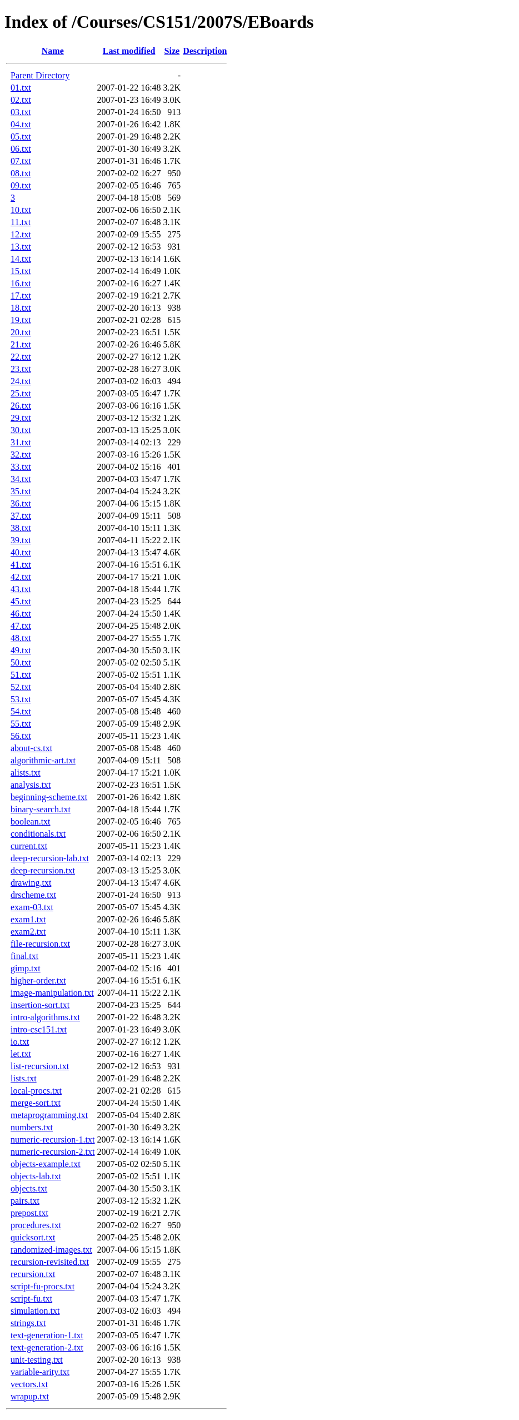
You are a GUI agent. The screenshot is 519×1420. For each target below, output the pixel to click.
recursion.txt (33, 1274)
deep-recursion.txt (43, 870)
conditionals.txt (38, 833)
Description (205, 51)
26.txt (21, 405)
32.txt (21, 454)
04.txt (21, 124)
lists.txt (24, 1078)
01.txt (21, 87)
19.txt (21, 320)
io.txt (20, 1041)
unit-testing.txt (37, 1359)
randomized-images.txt (51, 1249)
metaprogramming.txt (49, 1115)
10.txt (21, 210)
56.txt (21, 736)
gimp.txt (26, 968)
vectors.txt (29, 1384)
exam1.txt (28, 919)
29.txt (21, 418)
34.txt (21, 479)
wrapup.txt (30, 1396)
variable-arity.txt (40, 1372)
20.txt (21, 332)
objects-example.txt (46, 1164)
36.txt (21, 503)
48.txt (21, 638)
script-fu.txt (31, 1298)
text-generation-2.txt (47, 1347)
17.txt (21, 295)
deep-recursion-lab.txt (50, 858)
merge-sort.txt (36, 1103)
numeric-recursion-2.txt (53, 1151)
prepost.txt (29, 1213)
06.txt (21, 148)
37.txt (21, 515)
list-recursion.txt (40, 1066)
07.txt (21, 161)
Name (53, 51)
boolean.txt (31, 821)
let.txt (21, 1054)
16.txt (21, 283)
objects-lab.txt (36, 1176)
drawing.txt (31, 882)
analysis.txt (31, 785)
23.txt (21, 369)
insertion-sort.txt (40, 1005)
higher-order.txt (38, 980)
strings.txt (28, 1323)
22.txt (21, 356)
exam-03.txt (32, 907)
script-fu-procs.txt (42, 1286)
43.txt (21, 589)
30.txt (21, 430)
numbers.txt (32, 1127)
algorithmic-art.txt (43, 760)
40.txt (21, 552)
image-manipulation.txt (52, 992)
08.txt (21, 173)
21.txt (21, 344)
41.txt (21, 564)
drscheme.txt (33, 895)
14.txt (21, 259)
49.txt (21, 650)
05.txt (21, 136)
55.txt (21, 723)
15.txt (21, 271)
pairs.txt (25, 1200)
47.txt (21, 625)
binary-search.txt (41, 809)
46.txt (21, 613)
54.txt (21, 711)
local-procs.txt (36, 1090)
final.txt (24, 956)
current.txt (29, 846)
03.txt (21, 112)
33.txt (21, 466)
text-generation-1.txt (47, 1335)
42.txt (21, 577)
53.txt (21, 699)
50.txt (21, 662)
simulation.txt (35, 1310)
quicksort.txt (33, 1237)
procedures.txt (36, 1225)
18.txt (21, 307)
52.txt (21, 687)
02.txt (21, 100)
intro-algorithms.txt (45, 1017)
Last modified (129, 51)
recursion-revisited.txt (50, 1262)
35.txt (21, 491)
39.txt (21, 540)
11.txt (21, 222)
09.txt (21, 185)
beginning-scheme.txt (49, 797)
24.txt (21, 381)
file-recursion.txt (40, 944)
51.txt (21, 674)
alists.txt (26, 772)
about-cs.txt (31, 748)
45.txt (21, 601)
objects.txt (29, 1188)
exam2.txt (28, 931)
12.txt (21, 234)
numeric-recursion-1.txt (53, 1139)
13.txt (21, 246)
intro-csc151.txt (39, 1029)
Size (172, 51)
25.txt (21, 393)
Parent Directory (40, 75)
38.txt (21, 528)
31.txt (21, 442)
